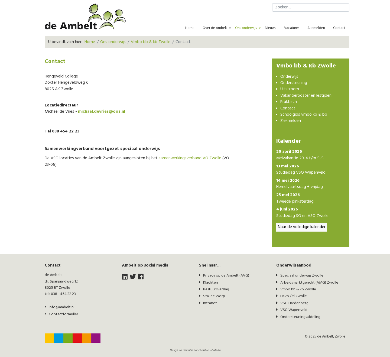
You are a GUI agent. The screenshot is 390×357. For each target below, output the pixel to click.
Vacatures (291, 28)
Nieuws (270, 28)
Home (189, 28)
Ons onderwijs (246, 28)
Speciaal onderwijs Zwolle (301, 275)
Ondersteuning (293, 83)
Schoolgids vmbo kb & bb (303, 115)
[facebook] (141, 277)
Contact (339, 28)
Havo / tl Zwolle (293, 296)
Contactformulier (63, 314)
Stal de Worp (214, 296)
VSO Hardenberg (294, 303)
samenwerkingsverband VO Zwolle (190, 158)
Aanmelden (316, 28)
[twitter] (132, 277)
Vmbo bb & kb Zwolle (298, 289)
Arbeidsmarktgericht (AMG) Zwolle (309, 283)
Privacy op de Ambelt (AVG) (226, 275)
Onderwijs (289, 77)
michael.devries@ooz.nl (101, 111)
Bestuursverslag (216, 289)
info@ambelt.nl (61, 307)
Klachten (210, 283)
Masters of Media (210, 350)
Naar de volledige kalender (302, 227)
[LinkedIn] (125, 277)
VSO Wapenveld (293, 310)
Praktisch (288, 102)
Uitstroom (289, 89)
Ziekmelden (290, 121)
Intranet (210, 303)
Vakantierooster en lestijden (306, 96)
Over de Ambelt (215, 28)
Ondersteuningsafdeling (300, 317)
